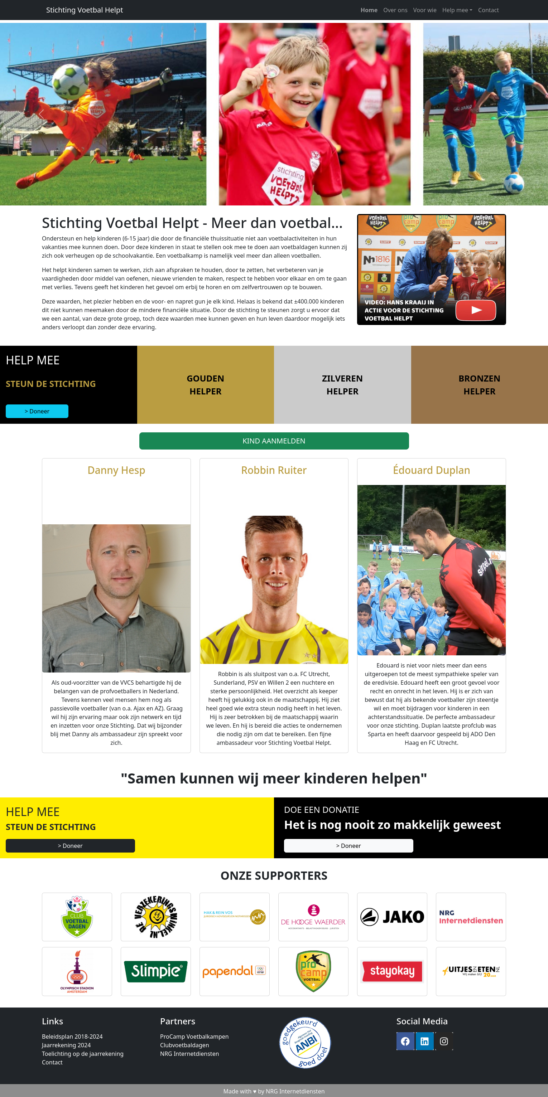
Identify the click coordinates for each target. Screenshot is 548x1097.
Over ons (395, 10)
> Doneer (37, 411)
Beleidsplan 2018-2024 (72, 1036)
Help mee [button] (455, 10)
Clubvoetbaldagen (184, 1045)
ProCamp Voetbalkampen (194, 1036)
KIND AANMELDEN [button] (274, 441)
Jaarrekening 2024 (66, 1045)
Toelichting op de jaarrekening (83, 1054)
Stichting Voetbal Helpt (84, 10)
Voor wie (425, 10)
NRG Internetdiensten (189, 1054)
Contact (488, 10)
